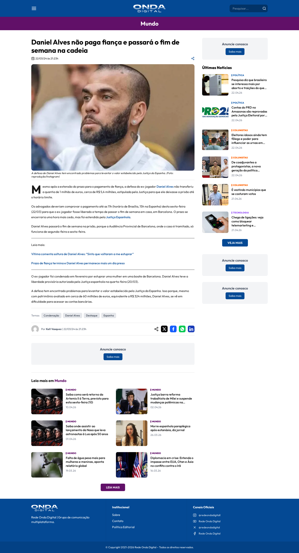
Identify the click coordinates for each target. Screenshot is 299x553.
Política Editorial (123, 527)
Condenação (51, 315)
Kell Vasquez (54, 329)
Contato (117, 521)
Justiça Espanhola (118, 217)
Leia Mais (113, 487)
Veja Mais (235, 243)
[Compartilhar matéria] (193, 58)
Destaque (91, 315)
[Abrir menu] (34, 8)
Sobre (116, 515)
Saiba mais (113, 356)
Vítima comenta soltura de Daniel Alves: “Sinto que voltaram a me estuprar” (82, 254)
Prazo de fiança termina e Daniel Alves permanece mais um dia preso (78, 263)
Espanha (109, 315)
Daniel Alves (165, 186)
